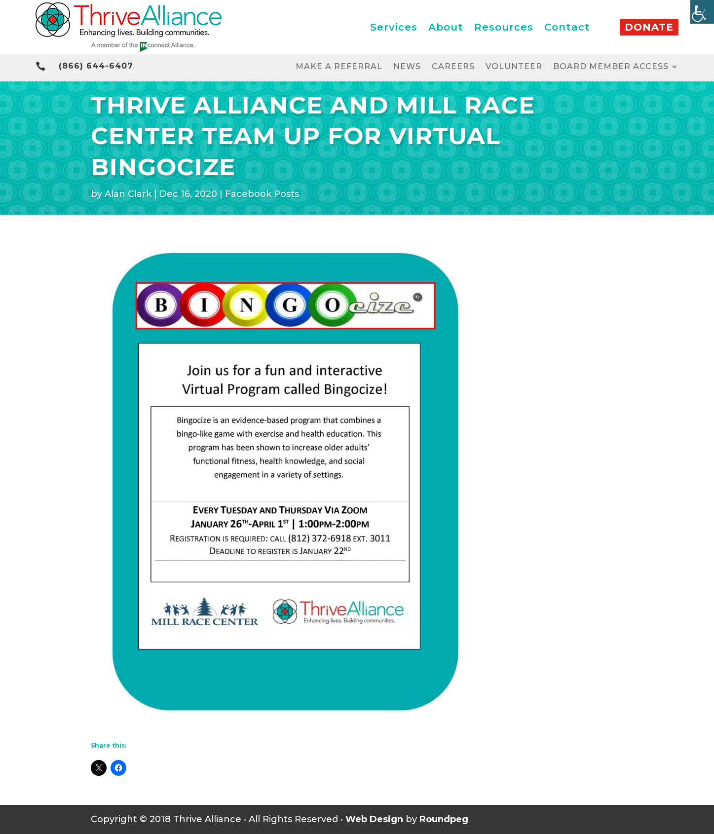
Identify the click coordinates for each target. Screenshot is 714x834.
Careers (453, 67)
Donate (649, 27)
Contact (567, 27)
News (407, 67)
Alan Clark (128, 194)
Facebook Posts (262, 194)
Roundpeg (443, 819)
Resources (503, 27)
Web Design (374, 819)
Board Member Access (611, 67)
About (445, 27)
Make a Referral (339, 67)
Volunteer (514, 67)
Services (393, 27)
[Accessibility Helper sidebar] (702, 12)
